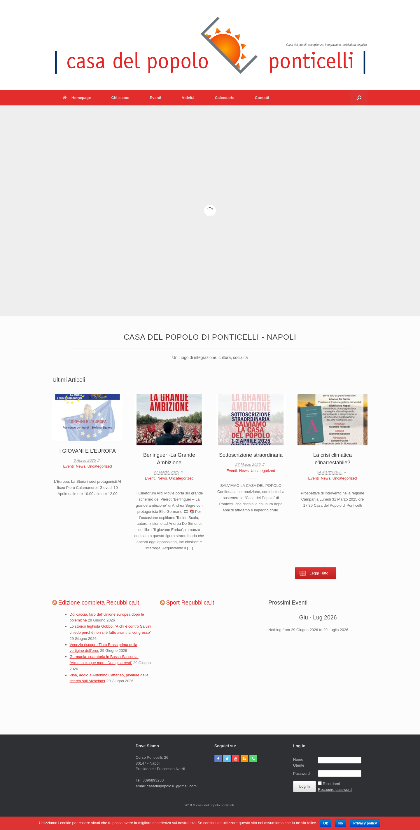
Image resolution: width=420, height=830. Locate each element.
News (80, 466)
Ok (325, 823)
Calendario (225, 97)
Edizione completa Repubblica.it (98, 602)
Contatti (262, 97)
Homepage (77, 97)
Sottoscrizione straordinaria (251, 455)
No (340, 823)
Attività (188, 97)
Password (301, 773)
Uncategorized (100, 466)
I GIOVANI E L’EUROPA (87, 451)
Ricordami (331, 784)
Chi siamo (120, 97)
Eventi (155, 97)
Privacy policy (365, 823)
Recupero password (335, 789)
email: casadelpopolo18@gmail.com (166, 786)
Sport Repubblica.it (190, 602)
